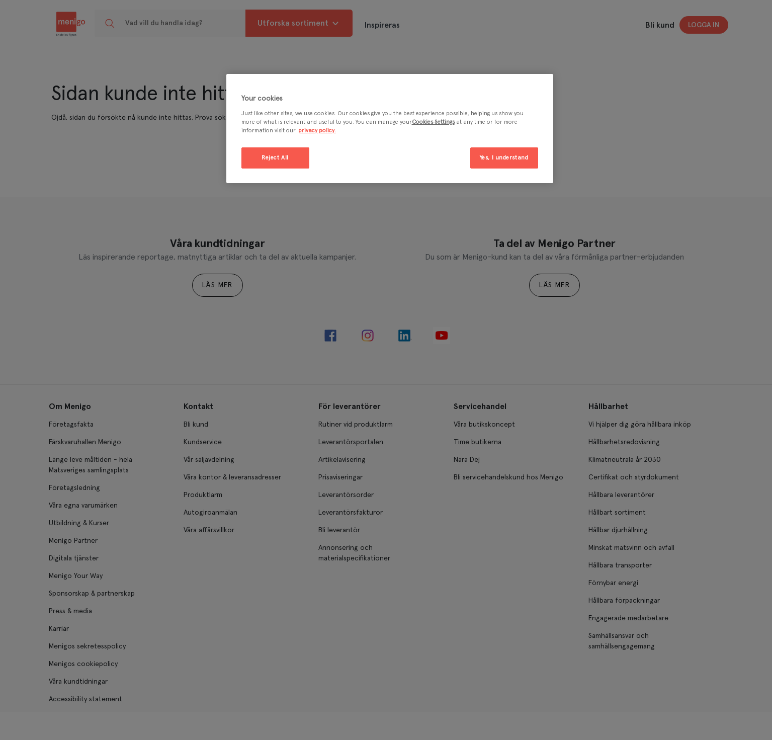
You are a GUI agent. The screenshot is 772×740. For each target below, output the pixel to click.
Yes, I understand (504, 157)
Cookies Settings (433, 122)
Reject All (275, 157)
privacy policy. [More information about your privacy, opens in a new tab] (317, 130)
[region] (389, 128)
